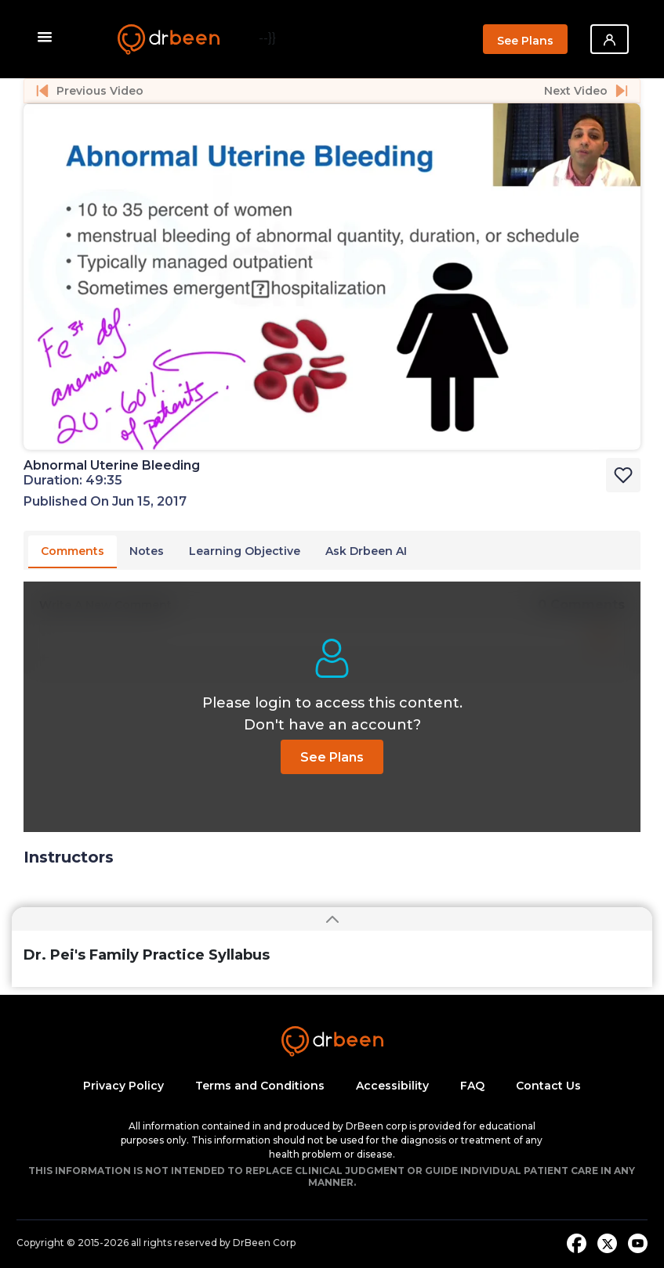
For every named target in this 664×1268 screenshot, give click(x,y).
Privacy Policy (123, 1086)
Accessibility (392, 1086)
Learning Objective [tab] (244, 551)
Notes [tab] (146, 551)
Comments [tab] (72, 551)
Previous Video (89, 91)
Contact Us (548, 1086)
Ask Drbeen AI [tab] (366, 551)
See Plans (525, 41)
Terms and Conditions (260, 1086)
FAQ (472, 1086)
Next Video (586, 91)
